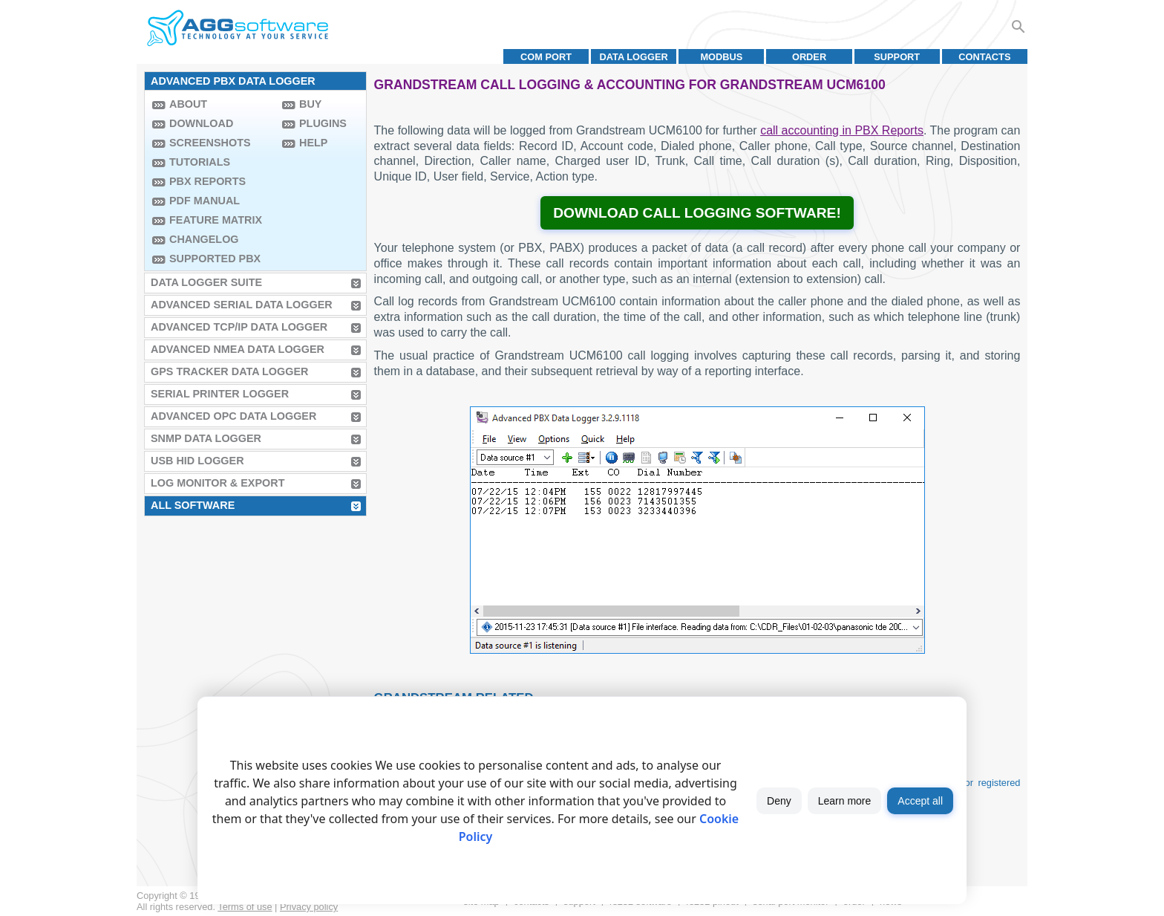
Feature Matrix (215, 220)
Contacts (984, 56)
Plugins (323, 123)
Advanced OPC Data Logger (233, 416)
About (188, 104)
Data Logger (634, 56)
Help (313, 143)
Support (897, 56)
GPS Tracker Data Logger (229, 371)
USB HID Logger (197, 461)
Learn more (845, 801)
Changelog (204, 239)
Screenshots (210, 143)
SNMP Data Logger (206, 438)
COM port (546, 56)
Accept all (920, 801)
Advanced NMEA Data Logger (237, 349)
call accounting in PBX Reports (841, 130)
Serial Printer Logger (220, 394)
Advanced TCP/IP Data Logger (239, 327)
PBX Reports (207, 181)
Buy (310, 104)
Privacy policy (309, 906)
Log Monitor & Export (217, 483)
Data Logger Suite (206, 282)
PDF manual (204, 201)
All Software (193, 505)
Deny (779, 801)
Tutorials (199, 162)
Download (201, 123)
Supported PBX (215, 258)
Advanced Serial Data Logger (242, 305)
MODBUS (721, 56)
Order (809, 56)
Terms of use (245, 906)
